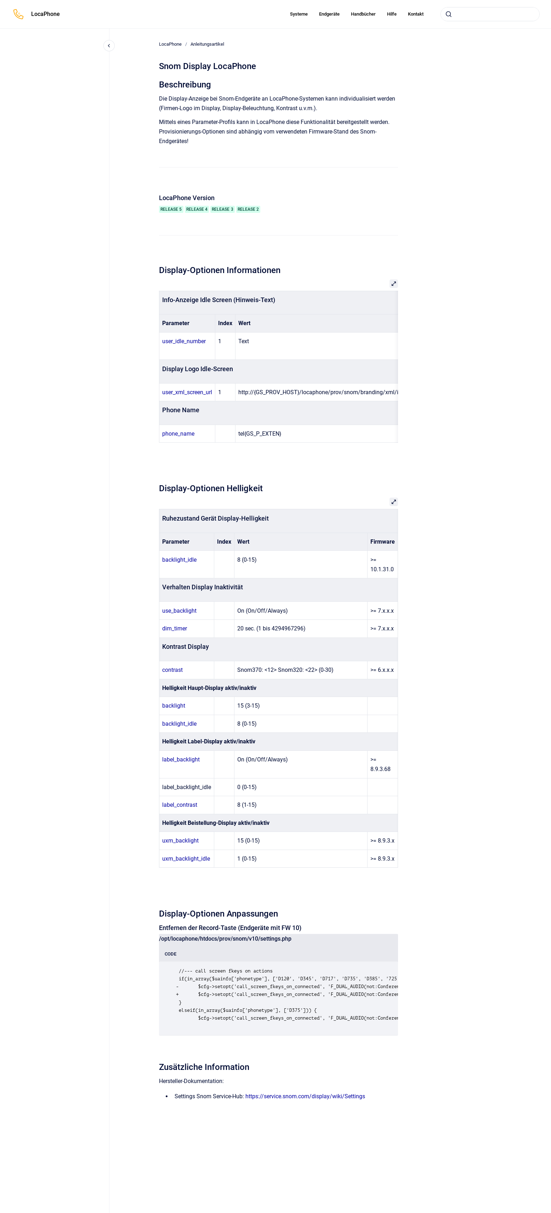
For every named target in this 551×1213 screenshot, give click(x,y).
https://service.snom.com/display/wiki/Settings (305, 1096)
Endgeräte (329, 14)
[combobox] (490, 14)
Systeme (299, 14)
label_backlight (181, 759)
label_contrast (179, 804)
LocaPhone (45, 14)
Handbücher (363, 14)
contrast (172, 670)
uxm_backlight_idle (186, 858)
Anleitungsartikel (207, 44)
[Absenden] (448, 14)
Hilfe (392, 14)
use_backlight (179, 610)
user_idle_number (184, 341)
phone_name (178, 433)
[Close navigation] (109, 45)
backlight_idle (179, 559)
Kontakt (416, 14)
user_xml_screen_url (187, 392)
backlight (173, 705)
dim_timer (174, 628)
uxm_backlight (180, 840)
